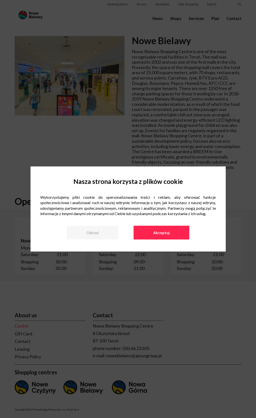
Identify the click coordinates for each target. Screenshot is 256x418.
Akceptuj (161, 232)
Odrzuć (92, 232)
